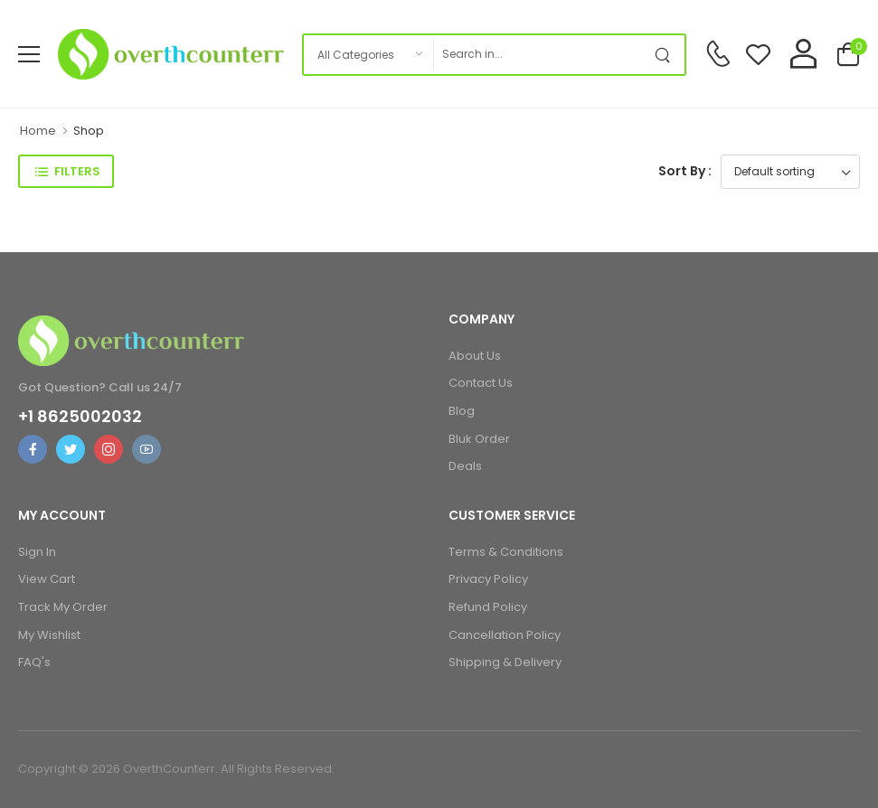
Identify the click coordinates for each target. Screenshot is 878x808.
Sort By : (685, 171)
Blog (461, 410)
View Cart (46, 578)
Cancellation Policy (504, 635)
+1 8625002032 (80, 417)
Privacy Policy (488, 578)
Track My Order (63, 606)
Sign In (37, 551)
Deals (465, 465)
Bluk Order (479, 438)
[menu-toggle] (29, 54)
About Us (474, 355)
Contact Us (480, 382)
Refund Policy (487, 606)
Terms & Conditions (505, 551)
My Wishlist (49, 635)
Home (38, 130)
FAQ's (34, 662)
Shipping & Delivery (505, 662)
